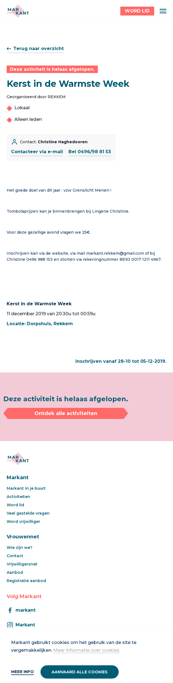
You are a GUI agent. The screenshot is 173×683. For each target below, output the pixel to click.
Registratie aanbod (26, 580)
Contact (15, 555)
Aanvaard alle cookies (80, 671)
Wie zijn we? (19, 547)
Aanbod (15, 572)
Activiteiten (18, 496)
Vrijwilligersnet (22, 564)
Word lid (15, 504)
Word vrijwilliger (23, 521)
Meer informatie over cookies (86, 650)
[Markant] (18, 11)
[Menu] (163, 11)
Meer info (22, 671)
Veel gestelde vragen (28, 513)
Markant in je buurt (26, 488)
